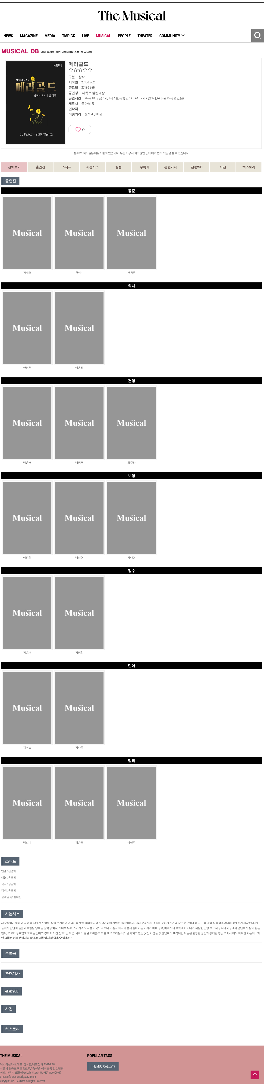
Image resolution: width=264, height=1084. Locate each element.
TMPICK (68, 35)
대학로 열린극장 (93, 93)
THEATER (145, 35)
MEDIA (49, 35)
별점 (118, 167)
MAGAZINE (29, 35)
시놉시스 (92, 167)
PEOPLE (124, 35)
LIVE (85, 35)
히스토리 (248, 167)
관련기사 (170, 167)
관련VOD (196, 167)
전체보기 (14, 167)
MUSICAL (103, 35)
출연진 (40, 167)
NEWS (8, 35)
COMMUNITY (172, 35)
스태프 (66, 167)
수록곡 (144, 167)
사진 (223, 167)
